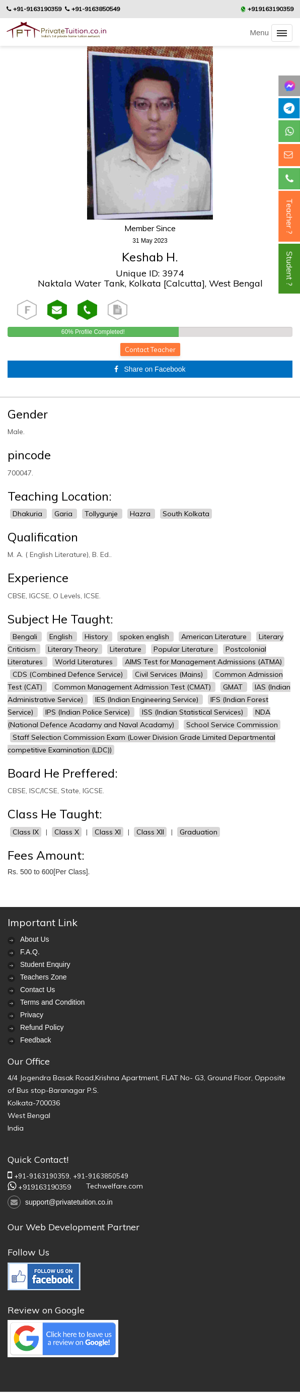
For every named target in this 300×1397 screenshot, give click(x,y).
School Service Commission (232, 724)
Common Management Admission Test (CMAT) (133, 686)
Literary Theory (74, 649)
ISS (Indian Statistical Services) (193, 712)
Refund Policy (41, 1027)
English (61, 636)
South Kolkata (186, 513)
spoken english (145, 636)
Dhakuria (28, 513)
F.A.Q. (30, 952)
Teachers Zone (43, 977)
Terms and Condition (52, 1002)
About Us (34, 939)
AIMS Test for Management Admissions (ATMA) (203, 661)
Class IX (26, 831)
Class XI (108, 831)
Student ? (289, 268)
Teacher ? (289, 216)
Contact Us (37, 990)
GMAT (234, 686)
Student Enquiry (45, 964)
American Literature (215, 636)
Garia (64, 513)
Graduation (198, 831)
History (97, 636)
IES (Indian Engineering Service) (147, 699)
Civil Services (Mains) (170, 674)
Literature (126, 649)
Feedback (35, 1040)
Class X (66, 831)
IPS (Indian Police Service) (88, 712)
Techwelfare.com (114, 1186)
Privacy (31, 1015)
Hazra (141, 513)
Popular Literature (184, 649)
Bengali (26, 636)
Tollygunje (102, 513)
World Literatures (85, 661)
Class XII (150, 831)
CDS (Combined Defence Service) (69, 674)
